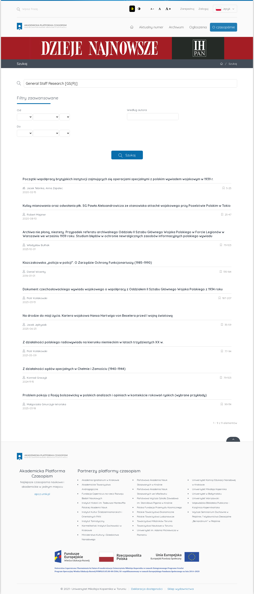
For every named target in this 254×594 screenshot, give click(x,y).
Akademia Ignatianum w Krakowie (100, 479)
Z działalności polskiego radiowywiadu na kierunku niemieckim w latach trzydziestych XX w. (93, 342)
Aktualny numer (151, 27)
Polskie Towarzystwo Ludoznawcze (155, 516)
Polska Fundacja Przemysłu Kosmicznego (159, 507)
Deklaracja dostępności (147, 589)
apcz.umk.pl (42, 494)
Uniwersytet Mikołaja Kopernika (209, 489)
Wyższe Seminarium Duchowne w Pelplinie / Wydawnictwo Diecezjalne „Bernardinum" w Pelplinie (211, 516)
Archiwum (176, 27)
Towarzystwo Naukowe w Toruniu (155, 525)
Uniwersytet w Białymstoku (207, 493)
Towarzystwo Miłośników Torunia (154, 521)
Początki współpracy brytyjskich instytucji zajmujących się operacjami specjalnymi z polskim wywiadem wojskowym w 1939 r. (118, 179)
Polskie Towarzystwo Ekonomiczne (155, 511)
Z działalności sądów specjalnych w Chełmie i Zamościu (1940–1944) (74, 369)
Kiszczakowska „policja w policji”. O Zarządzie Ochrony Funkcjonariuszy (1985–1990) (87, 263)
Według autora (137, 110)
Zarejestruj (187, 9)
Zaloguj (203, 9)
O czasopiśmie (223, 27)
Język (225, 9)
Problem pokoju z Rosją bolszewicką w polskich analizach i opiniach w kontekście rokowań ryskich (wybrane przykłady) (115, 395)
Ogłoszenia (198, 27)
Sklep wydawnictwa (180, 589)
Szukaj (130, 155)
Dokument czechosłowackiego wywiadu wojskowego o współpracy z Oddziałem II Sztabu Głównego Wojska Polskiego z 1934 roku (123, 289)
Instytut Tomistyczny (93, 521)
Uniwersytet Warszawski (205, 498)
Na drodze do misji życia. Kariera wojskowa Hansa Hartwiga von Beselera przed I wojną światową (98, 316)
